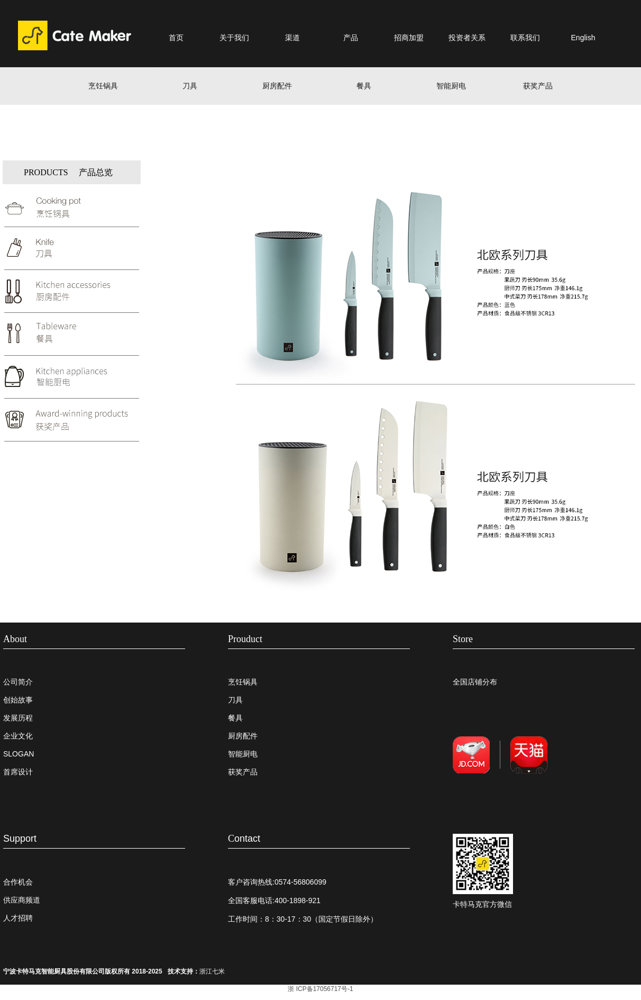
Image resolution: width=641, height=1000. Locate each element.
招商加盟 (409, 37)
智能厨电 (451, 86)
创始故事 (18, 700)
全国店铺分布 (475, 682)
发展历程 (18, 718)
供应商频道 (21, 900)
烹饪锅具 (103, 86)
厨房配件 (277, 86)
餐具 (363, 86)
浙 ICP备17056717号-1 (320, 989)
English (583, 37)
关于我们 (234, 37)
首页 (176, 37)
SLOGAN (18, 754)
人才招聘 (18, 918)
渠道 (292, 37)
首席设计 (18, 772)
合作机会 (18, 882)
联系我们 (525, 37)
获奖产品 (538, 86)
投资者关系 (467, 37)
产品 (350, 37)
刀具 (189, 86)
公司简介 (18, 682)
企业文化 (18, 736)
